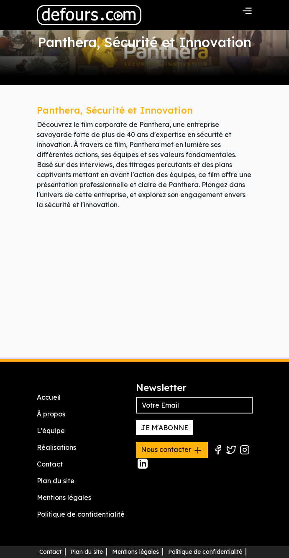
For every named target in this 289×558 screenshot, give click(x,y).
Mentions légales (64, 497)
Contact (50, 464)
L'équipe (51, 430)
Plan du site (55, 481)
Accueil (49, 397)
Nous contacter (172, 450)
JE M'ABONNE (164, 428)
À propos (51, 414)
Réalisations (56, 447)
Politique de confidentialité (81, 514)
